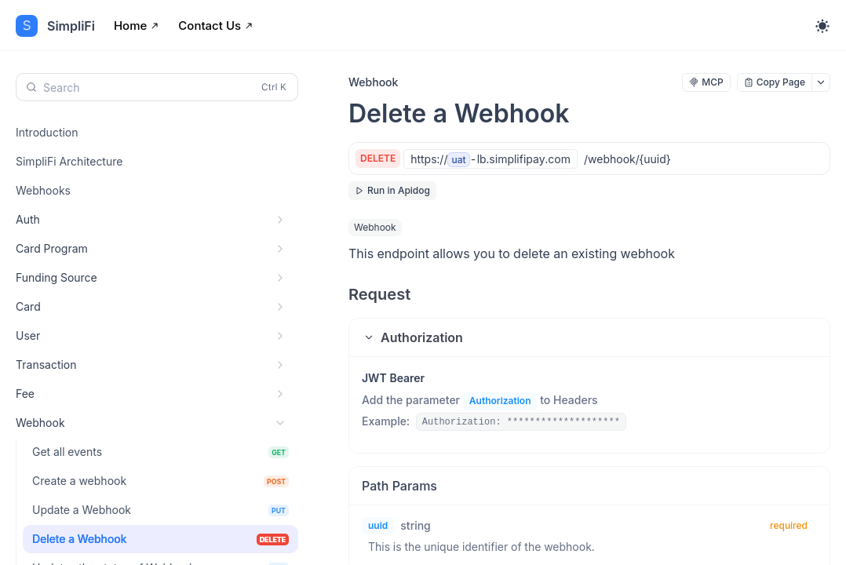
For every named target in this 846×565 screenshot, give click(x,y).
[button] (589, 337)
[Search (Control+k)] (157, 87)
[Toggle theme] (822, 26)
